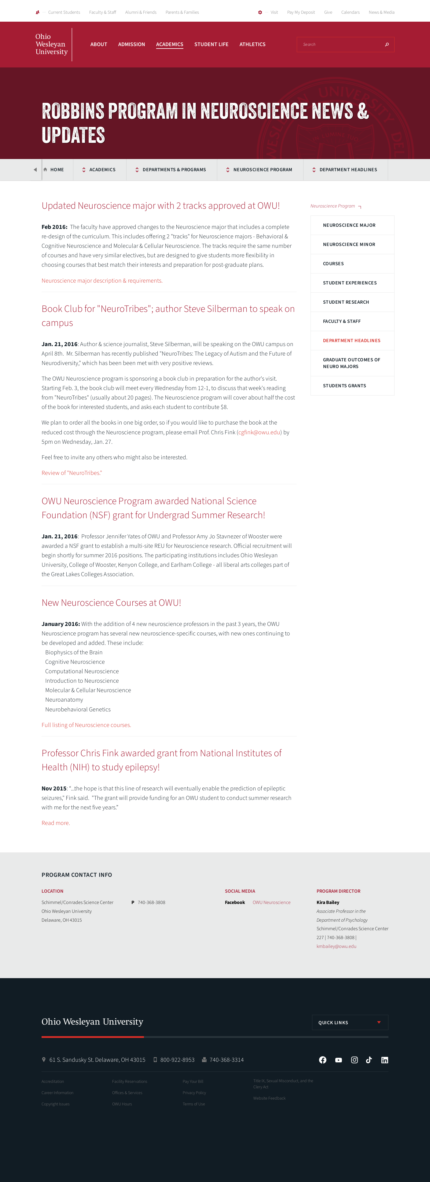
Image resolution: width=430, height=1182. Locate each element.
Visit (274, 12)
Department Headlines (318, 169)
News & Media (382, 12)
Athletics (253, 44)
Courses (333, 263)
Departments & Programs (145, 169)
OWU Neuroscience (272, 902)
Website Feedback (269, 1098)
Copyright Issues (56, 1104)
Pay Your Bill (193, 1082)
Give (328, 12)
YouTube (338, 1060)
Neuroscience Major (349, 225)
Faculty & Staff (102, 12)
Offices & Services (127, 1093)
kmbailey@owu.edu (336, 946)
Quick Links (333, 1022)
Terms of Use (194, 1104)
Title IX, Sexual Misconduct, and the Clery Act (283, 1084)
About (98, 44)
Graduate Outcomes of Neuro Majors (351, 363)
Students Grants (344, 385)
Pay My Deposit (301, 12)
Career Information (57, 1093)
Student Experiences (350, 283)
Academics (169, 44)
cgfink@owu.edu (259, 432)
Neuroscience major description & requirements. (102, 281)
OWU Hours (122, 1104)
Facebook (322, 1060)
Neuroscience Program (233, 169)
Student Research (346, 302)
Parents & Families (182, 12)
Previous (35, 169)
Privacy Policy (194, 1093)
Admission (131, 44)
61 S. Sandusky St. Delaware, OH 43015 (97, 1060)
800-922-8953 (177, 1060)
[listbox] (350, 1022)
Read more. (56, 823)
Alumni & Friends (140, 12)
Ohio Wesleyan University (53, 51)
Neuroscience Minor (349, 244)
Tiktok (369, 1060)
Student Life (211, 44)
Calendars (350, 12)
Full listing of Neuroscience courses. (86, 725)
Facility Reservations (129, 1082)
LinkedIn (384, 1060)
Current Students (64, 12)
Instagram (354, 1060)
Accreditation (53, 1082)
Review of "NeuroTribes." (72, 473)
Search (387, 44)
